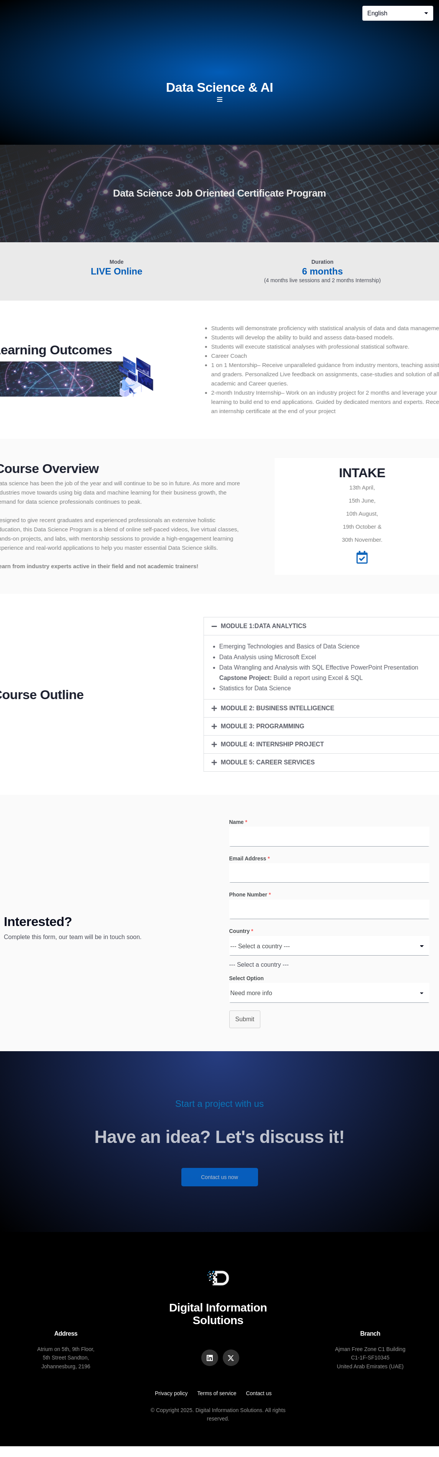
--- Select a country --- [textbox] (259, 974)
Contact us (258, 1404)
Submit (245, 1028)
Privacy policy (171, 1404)
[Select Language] (397, 13)
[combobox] (259, 974)
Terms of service (217, 1404)
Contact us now (219, 1186)
